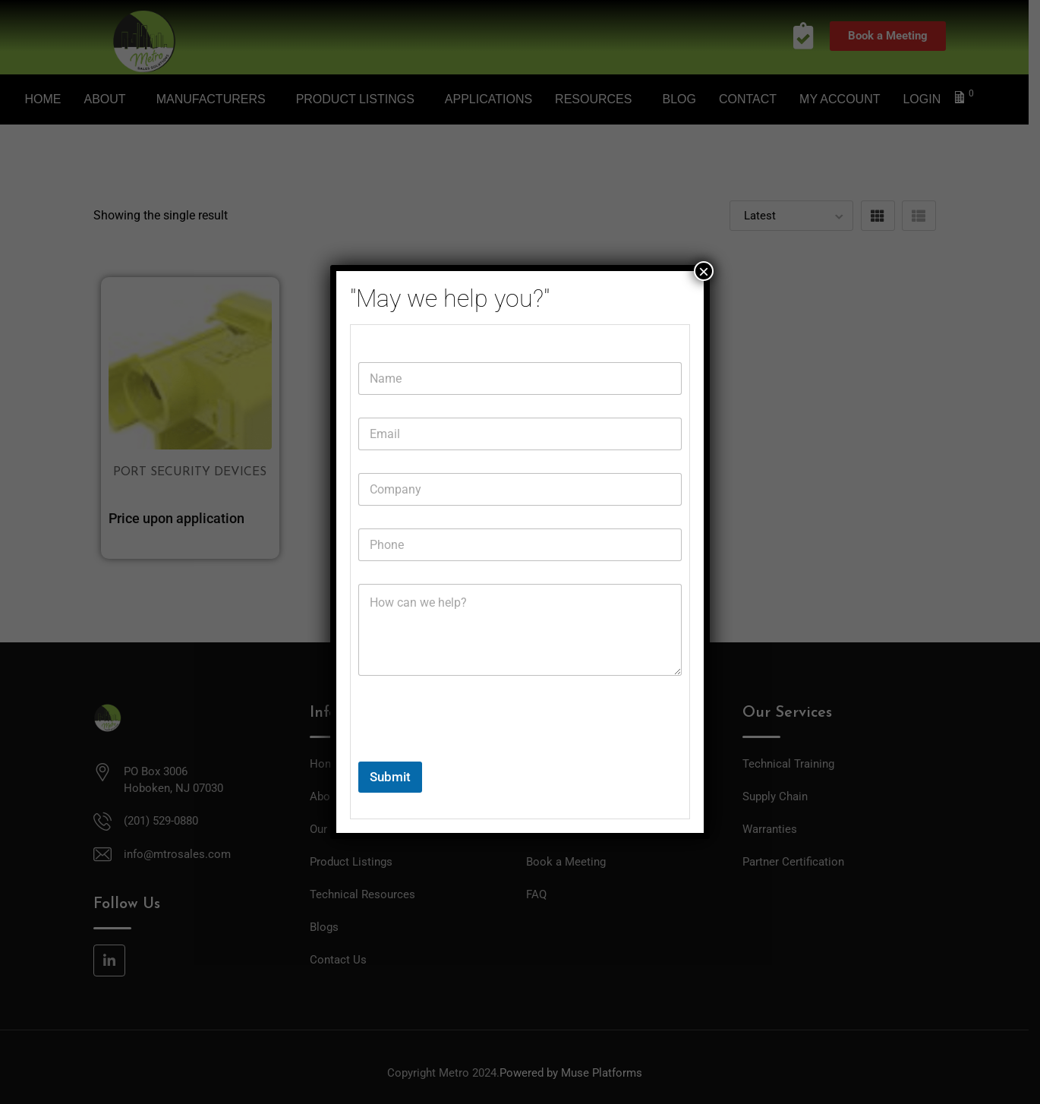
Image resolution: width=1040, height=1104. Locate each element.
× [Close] (703, 271)
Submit (390, 776)
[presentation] (473, 752)
